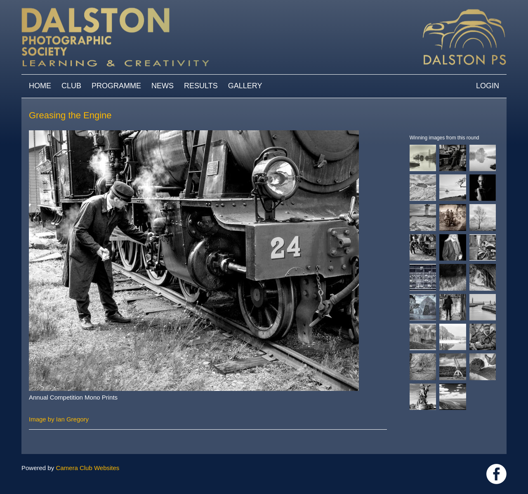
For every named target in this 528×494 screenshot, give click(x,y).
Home (40, 86)
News (162, 86)
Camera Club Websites (87, 467)
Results (201, 86)
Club (71, 86)
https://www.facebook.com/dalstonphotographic (496, 474)
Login (487, 86)
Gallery (245, 86)
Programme (116, 86)
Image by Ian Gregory (59, 419)
